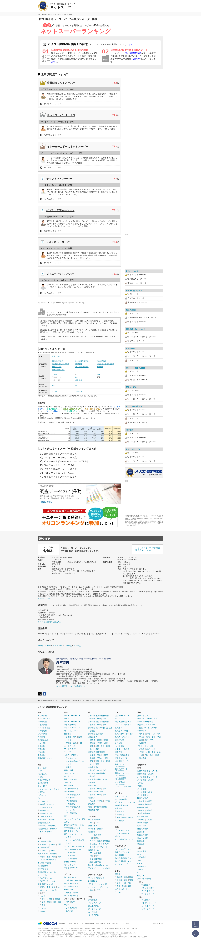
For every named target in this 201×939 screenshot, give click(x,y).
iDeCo (139, 863)
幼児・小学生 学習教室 (97, 807)
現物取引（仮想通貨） (48, 826)
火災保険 (41, 737)
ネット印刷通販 (121, 799)
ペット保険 (42, 743)
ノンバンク (51, 804)
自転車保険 (42, 734)
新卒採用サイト (121, 769)
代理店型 (43, 722)
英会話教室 (92, 826)
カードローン (43, 801)
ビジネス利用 (71, 908)
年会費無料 (43, 810)
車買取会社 (68, 786)
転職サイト (119, 728)
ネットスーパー (70, 746)
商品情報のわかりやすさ (60, 364)
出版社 (68, 843)
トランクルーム (70, 758)
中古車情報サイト (71, 789)
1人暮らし (55, 392)
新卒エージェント (122, 774)
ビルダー (43, 896)
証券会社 (43, 774)
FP (91, 835)
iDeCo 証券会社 (44, 783)
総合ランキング (57, 356)
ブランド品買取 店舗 (72, 849)
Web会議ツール (121, 805)
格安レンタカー (70, 779)
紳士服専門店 (93, 906)
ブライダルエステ (122, 830)
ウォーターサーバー (72, 716)
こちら (130, 44)
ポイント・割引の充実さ (105, 364)
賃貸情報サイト (44, 866)
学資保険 (41, 755)
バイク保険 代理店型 (145, 780)
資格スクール (93, 850)
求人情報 (126, 924)
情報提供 (100, 367)
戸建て (53, 844)
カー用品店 (92, 912)
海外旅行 (78, 880)
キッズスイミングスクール (98, 887)
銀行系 (42, 804)
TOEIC (93, 841)
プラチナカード (147, 894)
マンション (43, 844)
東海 (76, 377)
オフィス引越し (70, 852)
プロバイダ (141, 731)
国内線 (68, 893)
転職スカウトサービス (124, 734)
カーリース (68, 782)
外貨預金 (41, 792)
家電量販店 (92, 900)
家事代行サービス (71, 725)
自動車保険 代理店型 (145, 774)
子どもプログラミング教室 (99, 868)
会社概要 (62, 924)
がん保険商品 (142, 816)
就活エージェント (122, 716)
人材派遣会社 (120, 783)
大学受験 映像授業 (95, 734)
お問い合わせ (100, 924)
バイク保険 (42, 725)
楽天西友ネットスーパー (61, 82)
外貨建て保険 (142, 829)
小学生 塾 (92, 786)
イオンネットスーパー (59, 242)
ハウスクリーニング (72, 728)
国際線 (75, 893)
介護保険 (140, 832)
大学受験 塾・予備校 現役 (98, 716)
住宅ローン (42, 795)
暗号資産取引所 (44, 823)
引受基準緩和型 (145, 804)
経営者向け (121, 811)
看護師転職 (119, 740)
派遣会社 (118, 752)
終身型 (141, 801)
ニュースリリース (73, 924)
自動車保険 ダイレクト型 (147, 771)
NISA (40, 771)
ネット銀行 (42, 786)
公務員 (92, 847)
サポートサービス (58, 370)
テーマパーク (120, 892)
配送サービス (56, 367)
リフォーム (42, 875)
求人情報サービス (122, 761)
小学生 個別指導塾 (95, 792)
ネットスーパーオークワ (61, 115)
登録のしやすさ (57, 361)
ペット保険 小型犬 (144, 792)
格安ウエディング (122, 852)
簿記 (97, 838)
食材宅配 (67, 734)
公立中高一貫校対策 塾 (97, 779)
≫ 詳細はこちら (44, 598)
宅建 (92, 838)
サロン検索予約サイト (124, 839)
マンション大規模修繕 (47, 860)
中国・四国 (57, 902)
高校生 (92, 801)
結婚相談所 (119, 855)
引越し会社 (68, 770)
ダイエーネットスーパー (60, 273)
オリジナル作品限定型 (75, 840)
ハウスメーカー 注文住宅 (47, 890)
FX (39, 798)
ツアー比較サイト (71, 896)
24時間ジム (92, 881)
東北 (43, 899)
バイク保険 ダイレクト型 (147, 777)
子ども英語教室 (94, 820)
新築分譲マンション (46, 884)
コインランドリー (71, 731)
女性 (76, 385)
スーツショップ (94, 909)
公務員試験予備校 (95, 862)
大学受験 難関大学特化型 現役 (100, 728)
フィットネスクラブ (96, 878)
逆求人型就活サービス (124, 722)
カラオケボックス (122, 889)
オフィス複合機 (70, 859)
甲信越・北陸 (102, 743)
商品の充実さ (101, 361)
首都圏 (42, 857)
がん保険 (41, 752)
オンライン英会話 (95, 829)
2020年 (40, 646)
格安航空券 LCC (70, 889)
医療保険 (41, 749)
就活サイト (119, 718)
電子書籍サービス (71, 831)
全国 (129, 886)
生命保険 (41, 746)
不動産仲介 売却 (44, 841)
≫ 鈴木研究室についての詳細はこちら (71, 686)
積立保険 (140, 844)
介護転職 (118, 743)
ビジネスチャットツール (125, 802)
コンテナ (69, 764)
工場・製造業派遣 (122, 755)
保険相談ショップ (45, 758)
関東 (98, 374)
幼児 (92, 823)
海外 (73, 902)
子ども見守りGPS (71, 868)
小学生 (107, 801)
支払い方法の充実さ (81, 367)
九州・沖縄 (78, 380)
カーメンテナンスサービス (75, 819)
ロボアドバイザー (45, 832)
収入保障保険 (144, 813)
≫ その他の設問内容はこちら (50, 622)
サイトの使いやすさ (81, 361)
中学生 (100, 801)
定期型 (149, 801)
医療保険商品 (142, 798)
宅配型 (68, 767)
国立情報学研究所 (133, 53)
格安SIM (142, 728)
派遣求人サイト (121, 758)
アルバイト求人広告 (123, 787)
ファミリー (78, 392)
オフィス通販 (69, 855)
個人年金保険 (142, 838)
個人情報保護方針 (88, 924)
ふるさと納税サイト (72, 755)
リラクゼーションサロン (98, 884)
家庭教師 (91, 804)
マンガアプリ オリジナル (74, 846)
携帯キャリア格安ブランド (148, 718)
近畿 (54, 857)
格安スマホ (152, 728)
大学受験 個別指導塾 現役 (98, 722)
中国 (159, 737)
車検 (66, 816)
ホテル (66, 905)
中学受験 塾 (93, 767)
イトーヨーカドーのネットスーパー (67, 146)
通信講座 (91, 832)
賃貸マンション (44, 869)
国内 (67, 902)
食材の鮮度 (78, 364)
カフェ (66, 822)
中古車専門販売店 (73, 795)
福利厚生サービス (71, 862)
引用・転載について (114, 924)
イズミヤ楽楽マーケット (60, 210)
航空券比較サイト (71, 883)
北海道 (54, 374)
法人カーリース (121, 796)
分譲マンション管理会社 (47, 854)
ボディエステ (120, 836)
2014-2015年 (57, 646)
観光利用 (69, 911)
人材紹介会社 (120, 778)
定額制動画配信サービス (74, 825)
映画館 (117, 874)
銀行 (41, 777)
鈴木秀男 (137, 59)
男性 (53, 385)
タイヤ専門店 (93, 915)
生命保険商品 (142, 807)
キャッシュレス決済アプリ (48, 820)
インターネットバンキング (48, 789)
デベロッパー (44, 911)
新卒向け (120, 821)
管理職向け (121, 815)
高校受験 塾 (93, 737)
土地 (59, 844)
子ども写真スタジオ (72, 828)
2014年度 (68, 646)
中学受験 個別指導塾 (96, 773)
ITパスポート (102, 847)
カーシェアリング (71, 773)
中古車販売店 (69, 792)
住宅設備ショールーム (47, 872)
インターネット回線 (145, 746)
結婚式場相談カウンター (125, 858)
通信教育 (91, 798)
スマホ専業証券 (44, 780)
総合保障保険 (142, 835)
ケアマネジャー (105, 844)
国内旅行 (69, 880)
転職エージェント (122, 737)
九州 (59, 857)
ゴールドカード (45, 816)
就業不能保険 (142, 823)
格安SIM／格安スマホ (146, 725)
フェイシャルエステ (123, 833)
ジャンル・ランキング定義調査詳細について (147, 549)
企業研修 (118, 808)
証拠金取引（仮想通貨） (49, 829)
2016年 (48, 646)
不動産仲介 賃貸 (44, 863)
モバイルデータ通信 (145, 722)
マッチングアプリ (122, 864)
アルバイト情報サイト (124, 725)
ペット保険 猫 (143, 795)
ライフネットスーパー (59, 178)
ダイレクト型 (44, 718)
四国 (141, 740)
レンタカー (68, 776)
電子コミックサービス (73, 834)
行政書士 (93, 844)
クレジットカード (45, 807)
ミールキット (69, 740)
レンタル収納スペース (75, 761)
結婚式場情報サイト (123, 861)
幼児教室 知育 (93, 810)
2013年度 (77, 646)
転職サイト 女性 (121, 731)
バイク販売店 (69, 804)
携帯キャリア (142, 716)
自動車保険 (42, 716)
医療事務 (97, 835)
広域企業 (142, 743)
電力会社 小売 (69, 865)
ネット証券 (42, 768)
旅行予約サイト (70, 877)
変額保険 (140, 841)
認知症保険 (141, 826)
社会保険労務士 (103, 841)
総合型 (68, 837)
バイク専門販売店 (73, 807)
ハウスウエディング (123, 849)
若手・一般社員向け (125, 817)
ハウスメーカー (45, 908)
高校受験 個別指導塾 (96, 752)
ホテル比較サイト (71, 886)
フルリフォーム (45, 878)
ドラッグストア (94, 903)
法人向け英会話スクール (98, 865)
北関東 (50, 899)
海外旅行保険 (43, 740)
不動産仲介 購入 (44, 847)
